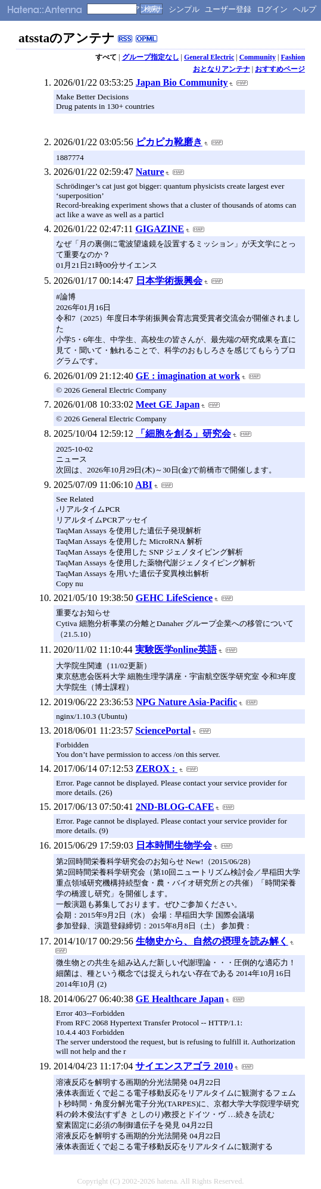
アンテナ (147, 9)
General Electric (209, 57)
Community (257, 57)
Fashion (293, 57)
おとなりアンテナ (221, 69)
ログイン (272, 9)
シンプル (184, 9)
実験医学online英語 (176, 649)
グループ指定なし (150, 57)
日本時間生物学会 (174, 845)
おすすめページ (280, 69)
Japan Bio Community (182, 82)
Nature (150, 172)
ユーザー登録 (228, 9)
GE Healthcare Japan (180, 999)
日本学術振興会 (169, 281)
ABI (143, 485)
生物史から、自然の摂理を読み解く (212, 941)
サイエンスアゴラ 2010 (184, 1066)
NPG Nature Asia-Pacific (186, 702)
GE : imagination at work (188, 376)
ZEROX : (156, 769)
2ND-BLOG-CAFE (175, 807)
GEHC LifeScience (174, 598)
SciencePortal (163, 730)
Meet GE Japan (168, 404)
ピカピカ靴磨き (169, 142)
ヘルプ (304, 9)
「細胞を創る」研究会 (183, 433)
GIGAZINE (159, 229)
